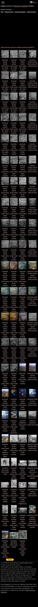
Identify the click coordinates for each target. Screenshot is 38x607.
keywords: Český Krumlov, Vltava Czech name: (23, 521)
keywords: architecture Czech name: (23, 424)
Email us (7, 584)
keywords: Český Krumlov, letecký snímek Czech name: (32, 275)
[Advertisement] (16, 28)
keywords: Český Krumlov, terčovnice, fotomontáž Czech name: (32, 521)
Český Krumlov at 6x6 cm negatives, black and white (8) (17, 47)
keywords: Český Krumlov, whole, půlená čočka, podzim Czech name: (5, 549)
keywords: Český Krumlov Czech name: (14, 426)
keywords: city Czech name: (5, 450)
